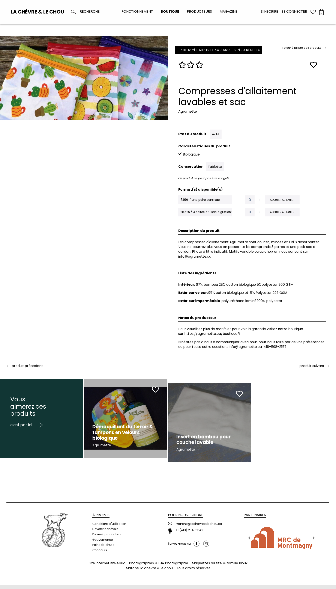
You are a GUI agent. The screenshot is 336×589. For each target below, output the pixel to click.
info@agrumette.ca (245, 346)
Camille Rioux (236, 567)
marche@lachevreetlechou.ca (199, 528)
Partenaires (255, 519)
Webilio (119, 567)
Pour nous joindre (185, 519)
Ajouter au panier (282, 200)
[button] (249, 542)
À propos (101, 519)
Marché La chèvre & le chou (149, 572)
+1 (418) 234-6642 (189, 534)
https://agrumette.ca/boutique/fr (213, 333)
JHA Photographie (173, 567)
